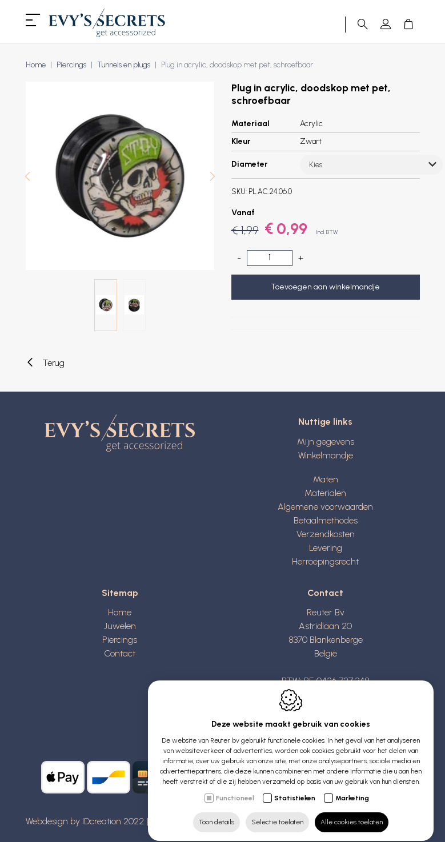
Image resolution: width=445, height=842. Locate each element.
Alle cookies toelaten (351, 812)
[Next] (212, 178)
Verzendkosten (325, 534)
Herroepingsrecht (325, 561)
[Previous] (27, 178)
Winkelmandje (325, 455)
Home (36, 65)
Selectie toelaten (277, 812)
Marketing (352, 788)
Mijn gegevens (325, 441)
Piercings (71, 65)
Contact (119, 653)
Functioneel (235, 788)
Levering (325, 547)
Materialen (325, 493)
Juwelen (120, 626)
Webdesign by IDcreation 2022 (85, 821)
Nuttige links (325, 421)
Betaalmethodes (326, 520)
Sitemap (120, 592)
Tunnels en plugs (123, 65)
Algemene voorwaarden (325, 506)
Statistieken (294, 788)
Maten (325, 479)
